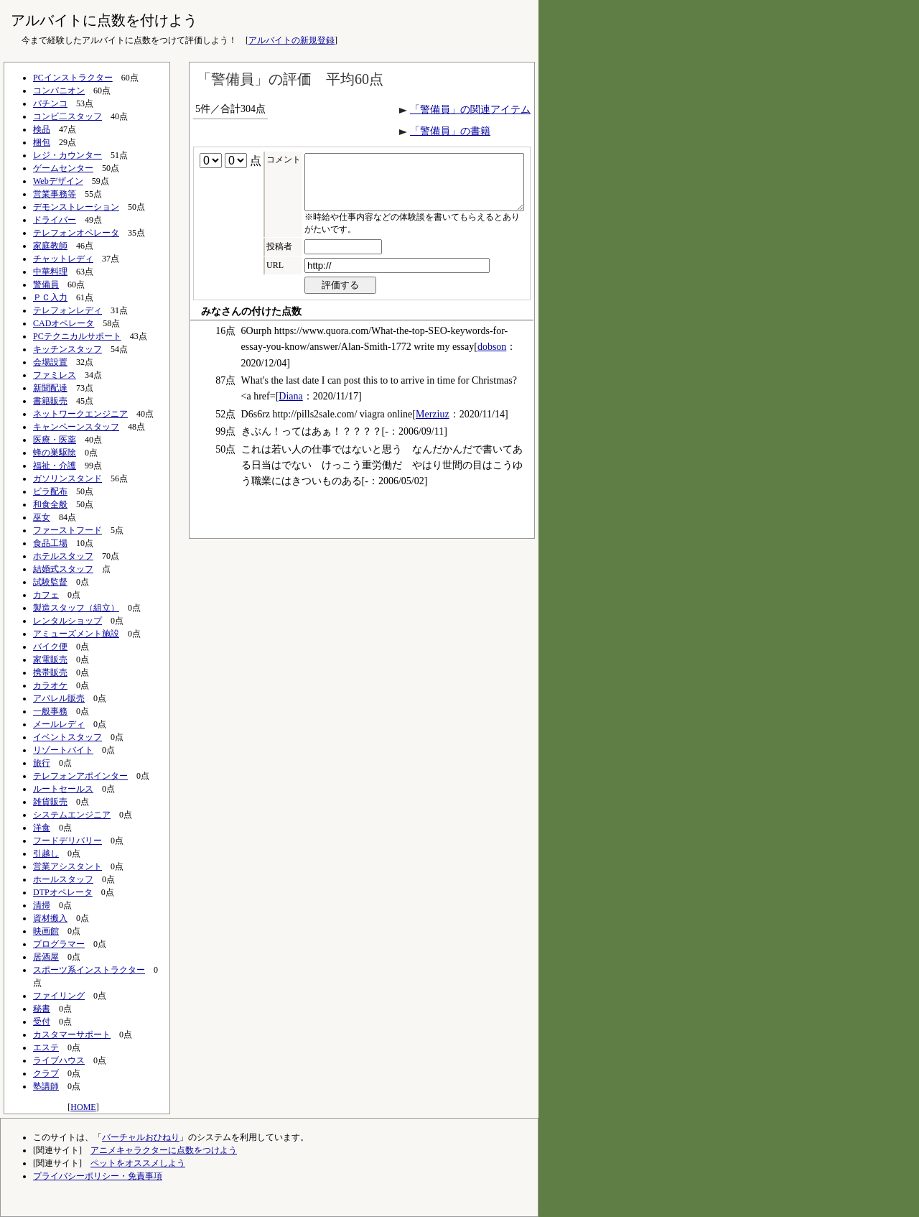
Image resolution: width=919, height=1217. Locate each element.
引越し (46, 853)
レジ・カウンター (67, 155)
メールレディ (59, 724)
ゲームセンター (63, 168)
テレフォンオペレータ (76, 233)
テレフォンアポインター (80, 776)
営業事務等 (54, 194)
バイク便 (50, 647)
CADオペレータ (63, 323)
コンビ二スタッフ (67, 116)
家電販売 (50, 659)
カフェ (46, 595)
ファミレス (54, 375)
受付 (41, 1022)
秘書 (41, 1009)
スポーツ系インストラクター (89, 970)
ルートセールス (63, 789)
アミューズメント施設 (76, 634)
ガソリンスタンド (67, 478)
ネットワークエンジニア (80, 414)
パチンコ (50, 103)
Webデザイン (58, 181)
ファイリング (59, 996)
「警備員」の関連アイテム (470, 109)
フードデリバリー (67, 841)
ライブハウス (59, 1060)
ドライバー (54, 220)
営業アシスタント (67, 866)
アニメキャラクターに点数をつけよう (163, 1150)
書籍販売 (50, 401)
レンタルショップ (67, 621)
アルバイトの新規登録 (291, 40)
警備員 (46, 284)
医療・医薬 (54, 440)
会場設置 (50, 362)
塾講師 (46, 1086)
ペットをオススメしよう (137, 1163)
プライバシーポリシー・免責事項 (97, 1176)
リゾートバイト (63, 750)
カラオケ (50, 685)
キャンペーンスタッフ (76, 427)
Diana (290, 407)
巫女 (41, 517)
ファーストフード (67, 530)
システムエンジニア (72, 815)
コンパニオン (59, 90)
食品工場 (50, 543)
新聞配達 (50, 388)
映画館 (46, 931)
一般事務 (50, 711)
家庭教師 (50, 246)
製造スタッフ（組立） (76, 608)
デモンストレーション (76, 207)
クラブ (46, 1073)
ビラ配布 (50, 491)
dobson (491, 357)
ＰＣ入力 (50, 297)
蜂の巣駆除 (54, 453)
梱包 (41, 142)
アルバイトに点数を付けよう (104, 20)
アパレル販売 (59, 698)
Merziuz (432, 425)
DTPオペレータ (63, 892)
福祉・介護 (54, 466)
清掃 (41, 905)
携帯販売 (50, 672)
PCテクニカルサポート (77, 336)
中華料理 (50, 272)
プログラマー (59, 944)
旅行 (41, 763)
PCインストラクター (73, 78)
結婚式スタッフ (63, 569)
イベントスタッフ (67, 737)
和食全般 (50, 504)
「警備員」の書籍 (450, 131)
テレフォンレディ (67, 310)
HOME (82, 1107)
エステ (46, 1047)
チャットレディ (63, 259)
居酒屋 (46, 957)
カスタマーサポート (72, 1034)
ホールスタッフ (63, 879)
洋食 (41, 828)
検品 (41, 129)
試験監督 (50, 582)
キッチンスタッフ (67, 349)
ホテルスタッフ (63, 556)
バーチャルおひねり (140, 1137)
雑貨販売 (50, 802)
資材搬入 (50, 918)
